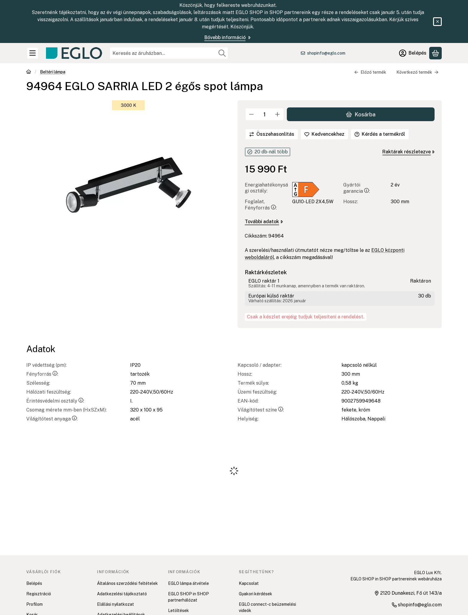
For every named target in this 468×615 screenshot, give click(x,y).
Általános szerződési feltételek (127, 583)
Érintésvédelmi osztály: (55, 401)
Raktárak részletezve (408, 152)
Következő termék (417, 72)
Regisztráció (38, 593)
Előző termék (370, 72)
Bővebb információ (228, 37)
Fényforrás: (42, 374)
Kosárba (360, 114)
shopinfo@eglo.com (326, 53)
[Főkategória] (28, 72)
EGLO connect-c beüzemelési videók (267, 607)
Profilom (34, 604)
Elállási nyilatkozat (115, 604)
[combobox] (169, 53)
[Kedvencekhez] (324, 134)
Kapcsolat (249, 583)
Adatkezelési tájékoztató (122, 593)
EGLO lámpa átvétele (188, 583)
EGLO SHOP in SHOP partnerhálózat (188, 596)
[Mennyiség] (264, 114)
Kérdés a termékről (380, 134)
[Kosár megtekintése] (435, 53)
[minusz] (251, 114)
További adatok (264, 221)
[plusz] (277, 114)
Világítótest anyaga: (52, 419)
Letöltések (178, 610)
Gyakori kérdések (255, 593)
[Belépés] (412, 53)
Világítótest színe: (261, 410)
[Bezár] (437, 21)
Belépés (34, 583)
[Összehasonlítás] (272, 134)
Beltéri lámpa (52, 72)
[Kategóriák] (32, 53)
